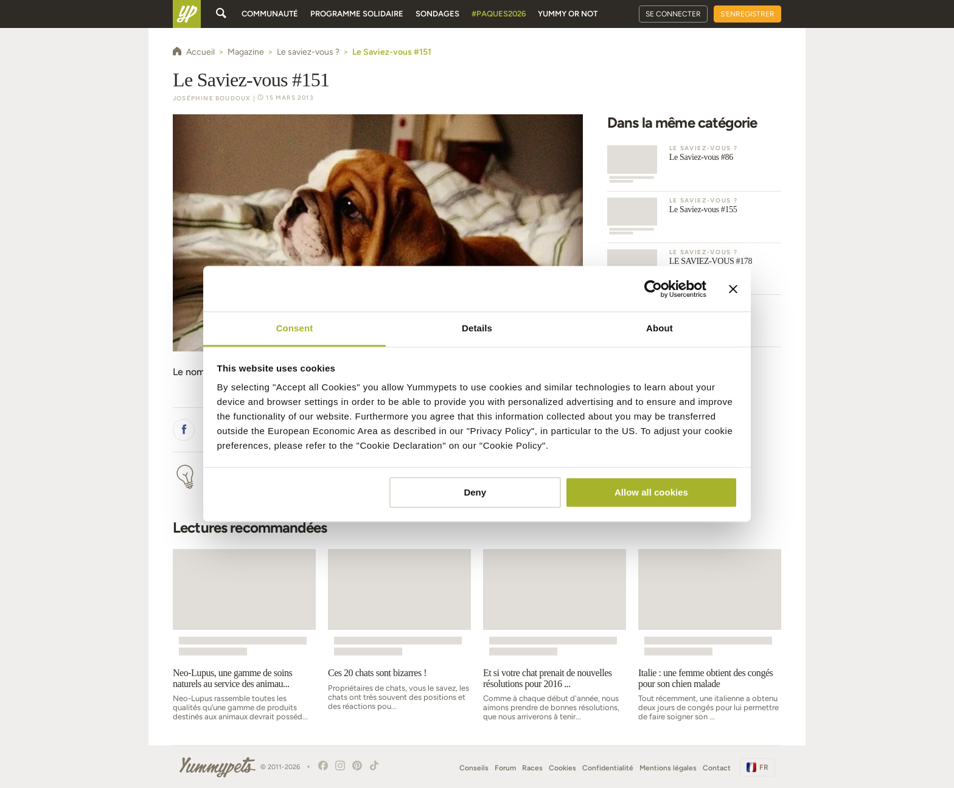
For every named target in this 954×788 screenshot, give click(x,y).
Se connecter (673, 14)
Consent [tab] (294, 328)
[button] (184, 430)
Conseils (474, 768)
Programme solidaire (356, 13)
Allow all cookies (651, 492)
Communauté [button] (270, 13)
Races (532, 768)
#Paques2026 (499, 13)
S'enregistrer (747, 14)
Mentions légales (668, 768)
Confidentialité (607, 768)
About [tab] (659, 328)
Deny (475, 492)
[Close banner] (733, 289)
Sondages (437, 13)
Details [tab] (477, 328)
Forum (505, 768)
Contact (717, 768)
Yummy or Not (567, 13)
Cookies (562, 768)
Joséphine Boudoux (212, 98)
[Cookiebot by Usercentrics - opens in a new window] (653, 289)
